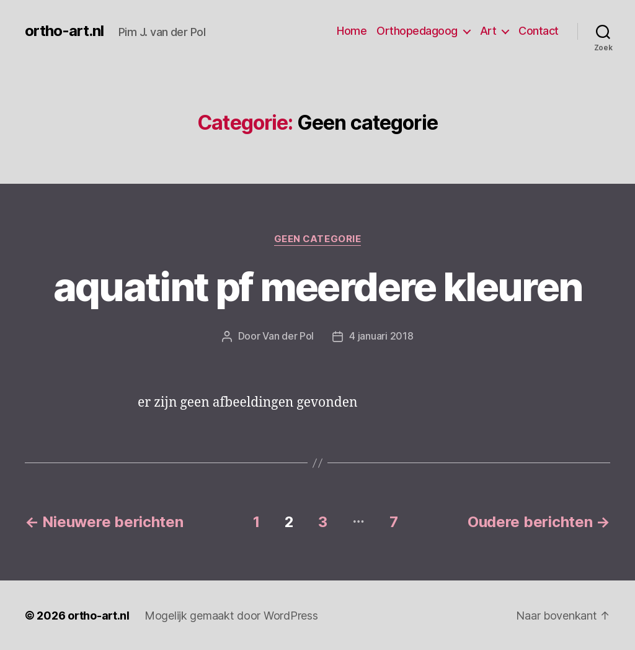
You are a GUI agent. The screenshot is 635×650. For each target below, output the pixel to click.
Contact (538, 30)
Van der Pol (288, 336)
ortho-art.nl (64, 31)
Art (488, 30)
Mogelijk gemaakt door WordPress (231, 614)
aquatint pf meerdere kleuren (317, 286)
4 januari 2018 (381, 336)
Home (351, 30)
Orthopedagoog (417, 30)
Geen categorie (317, 239)
